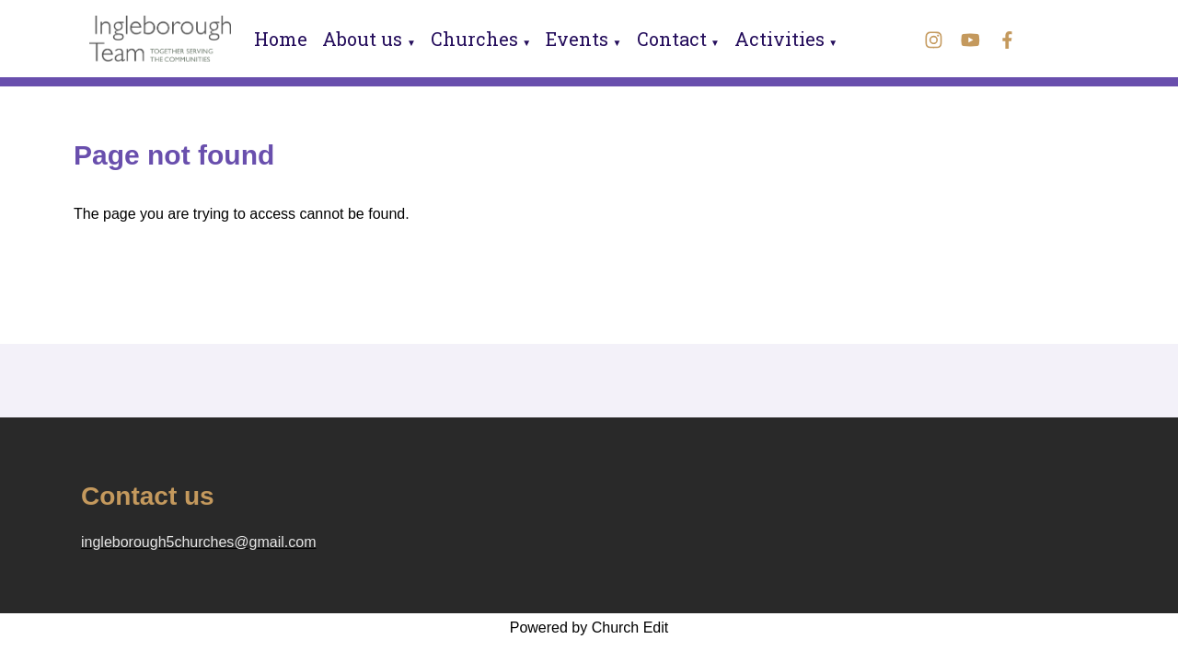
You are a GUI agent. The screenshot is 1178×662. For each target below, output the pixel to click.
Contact (672, 39)
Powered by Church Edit (589, 627)
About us (362, 39)
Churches (474, 39)
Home (280, 39)
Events (577, 39)
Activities (779, 39)
